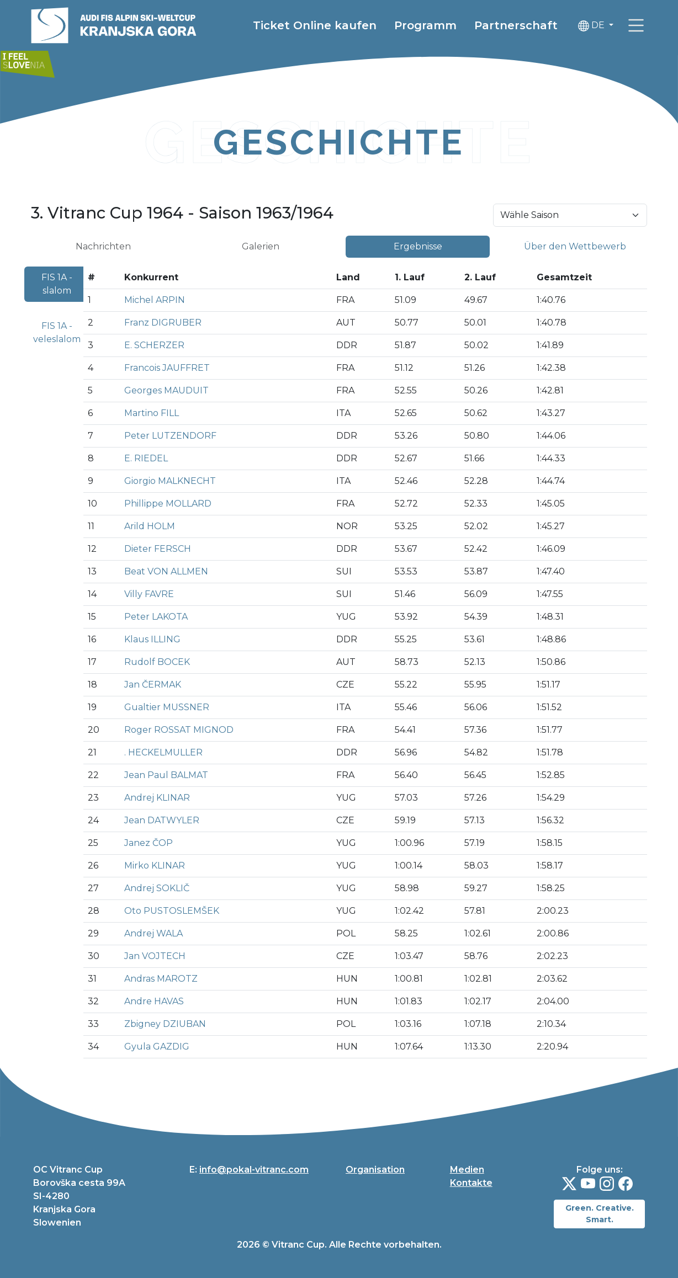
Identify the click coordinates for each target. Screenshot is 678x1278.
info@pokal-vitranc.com (254, 1169)
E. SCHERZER (154, 345)
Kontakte (471, 1183)
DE (592, 25)
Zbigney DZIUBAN (165, 1024)
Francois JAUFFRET (167, 368)
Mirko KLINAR (154, 865)
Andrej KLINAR (157, 797)
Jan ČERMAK (152, 684)
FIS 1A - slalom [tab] (56, 284)
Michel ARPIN (154, 300)
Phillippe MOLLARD (167, 503)
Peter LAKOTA (156, 616)
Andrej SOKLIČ (156, 888)
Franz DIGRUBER (163, 322)
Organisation (375, 1169)
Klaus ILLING (152, 639)
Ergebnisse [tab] (418, 246)
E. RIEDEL (146, 458)
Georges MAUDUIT (166, 390)
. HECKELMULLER (163, 752)
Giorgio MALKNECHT (170, 481)
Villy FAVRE (149, 594)
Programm (425, 25)
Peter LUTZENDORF (170, 435)
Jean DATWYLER (161, 820)
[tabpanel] (339, 667)
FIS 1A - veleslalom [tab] (57, 332)
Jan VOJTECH (155, 956)
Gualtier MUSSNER (166, 707)
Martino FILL (151, 413)
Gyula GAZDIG (156, 1046)
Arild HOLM (149, 526)
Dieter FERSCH (157, 549)
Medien (467, 1169)
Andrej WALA (153, 933)
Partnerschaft (516, 25)
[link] (636, 25)
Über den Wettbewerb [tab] (575, 246)
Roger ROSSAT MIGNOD (179, 730)
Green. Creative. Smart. (599, 1213)
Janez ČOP (148, 843)
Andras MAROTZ (161, 978)
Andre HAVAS (154, 1001)
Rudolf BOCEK (157, 662)
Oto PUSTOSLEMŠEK (171, 911)
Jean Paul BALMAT (166, 775)
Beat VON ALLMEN (166, 571)
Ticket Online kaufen (315, 25)
